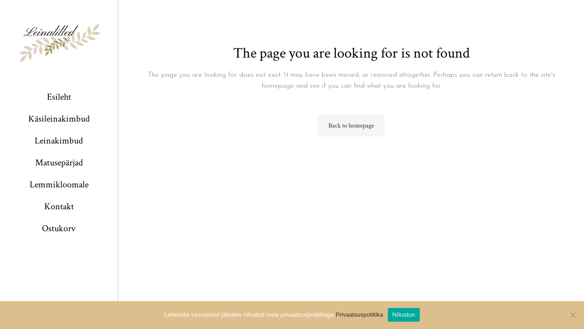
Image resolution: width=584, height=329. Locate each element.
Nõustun (403, 314)
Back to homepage (351, 126)
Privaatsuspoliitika (359, 314)
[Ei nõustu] (572, 314)
